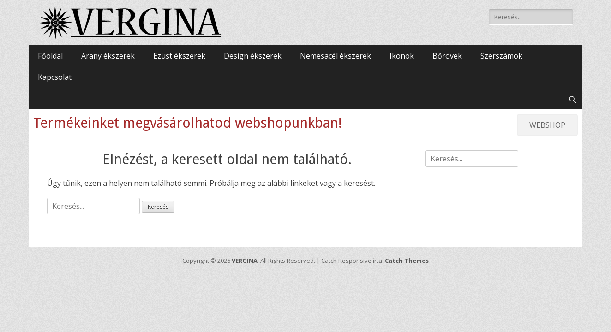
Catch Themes (407, 260)
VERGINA (245, 260)
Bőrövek (447, 56)
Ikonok (401, 56)
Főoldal (50, 56)
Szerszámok (501, 56)
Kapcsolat (55, 77)
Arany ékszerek (108, 56)
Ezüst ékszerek (179, 56)
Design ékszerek (253, 56)
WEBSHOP (547, 125)
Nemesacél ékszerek (335, 56)
